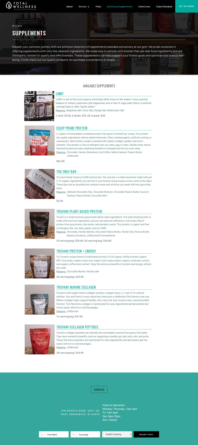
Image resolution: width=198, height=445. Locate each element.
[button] (84, 6)
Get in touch (186, 6)
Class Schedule (164, 6)
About (69, 6)
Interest (107, 429)
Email (74, 429)
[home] (21, 6)
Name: (42, 429)
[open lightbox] (39, 106)
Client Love (144, 6)
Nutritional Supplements (119, 6)
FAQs (98, 6)
